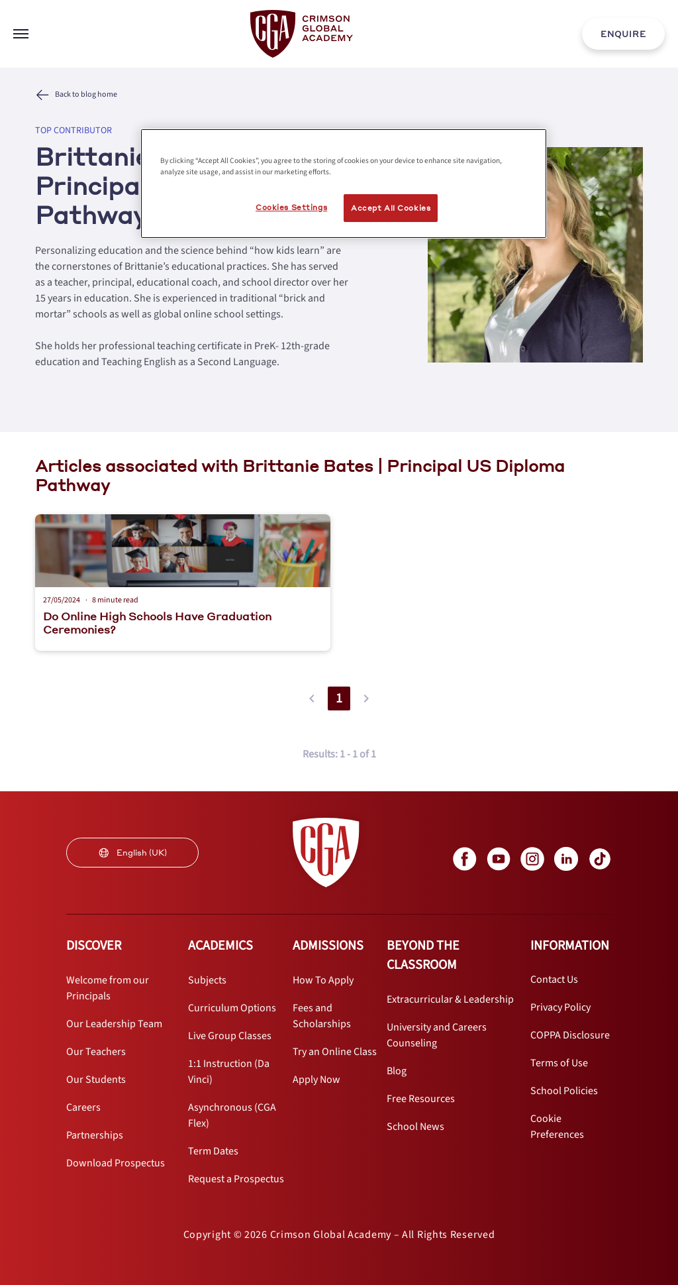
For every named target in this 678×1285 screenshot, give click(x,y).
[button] (312, 698)
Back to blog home (86, 94)
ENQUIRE (623, 34)
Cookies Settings (291, 207)
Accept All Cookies (390, 208)
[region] (343, 184)
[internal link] (623, 34)
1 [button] (339, 698)
